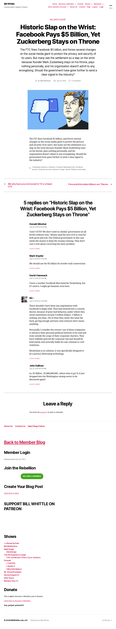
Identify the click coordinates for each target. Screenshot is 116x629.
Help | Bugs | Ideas (37, 429)
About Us (73, 7)
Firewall (7, 564)
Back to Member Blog (27, 445)
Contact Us (20, 429)
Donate (80, 4)
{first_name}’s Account (57, 7)
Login (101, 7)
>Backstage (11, 555)
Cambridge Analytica (39, 167)
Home (54, 4)
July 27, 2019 (61, 81)
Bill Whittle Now (58, 20)
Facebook (52, 167)
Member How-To (11, 584)
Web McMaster (45, 81)
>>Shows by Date (11, 546)
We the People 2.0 (11, 578)
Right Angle (9, 552)
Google (62, 170)
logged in (43, 415)
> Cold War (11, 566)
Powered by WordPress (39, 623)
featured (55, 170)
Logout (95, 7)
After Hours (9, 581)
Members (98, 4)
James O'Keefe (71, 170)
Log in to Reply (34, 252)
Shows (87, 4)
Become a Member (66, 4)
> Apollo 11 (10, 569)
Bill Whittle (9, 4)
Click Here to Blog (11, 496)
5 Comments (76, 81)
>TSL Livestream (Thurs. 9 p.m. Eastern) (23, 561)
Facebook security (45, 170)
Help (88, 7)
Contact (82, 7)
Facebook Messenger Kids (66, 167)
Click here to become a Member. (17, 604)
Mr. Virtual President (12, 575)
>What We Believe (14, 572)
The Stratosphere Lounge (15, 558)
